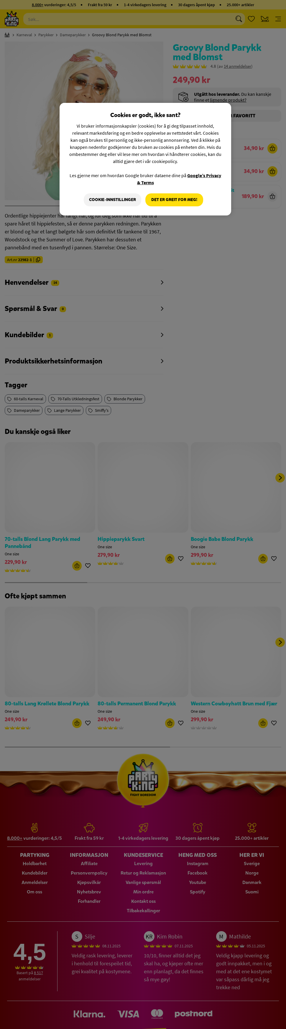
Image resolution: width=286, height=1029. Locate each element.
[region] (145, 159)
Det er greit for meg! (174, 199)
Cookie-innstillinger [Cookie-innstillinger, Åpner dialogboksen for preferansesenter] (112, 199)
